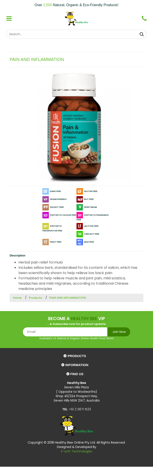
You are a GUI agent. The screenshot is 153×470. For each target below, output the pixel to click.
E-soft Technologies (76, 451)
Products (35, 298)
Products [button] (76, 356)
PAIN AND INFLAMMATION (67, 298)
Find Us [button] (77, 374)
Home (17, 298)
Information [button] (76, 365)
